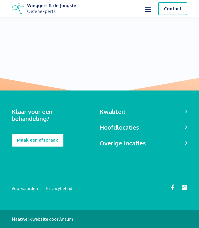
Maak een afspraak (37, 140)
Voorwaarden (25, 188)
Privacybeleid (59, 188)
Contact (172, 8)
